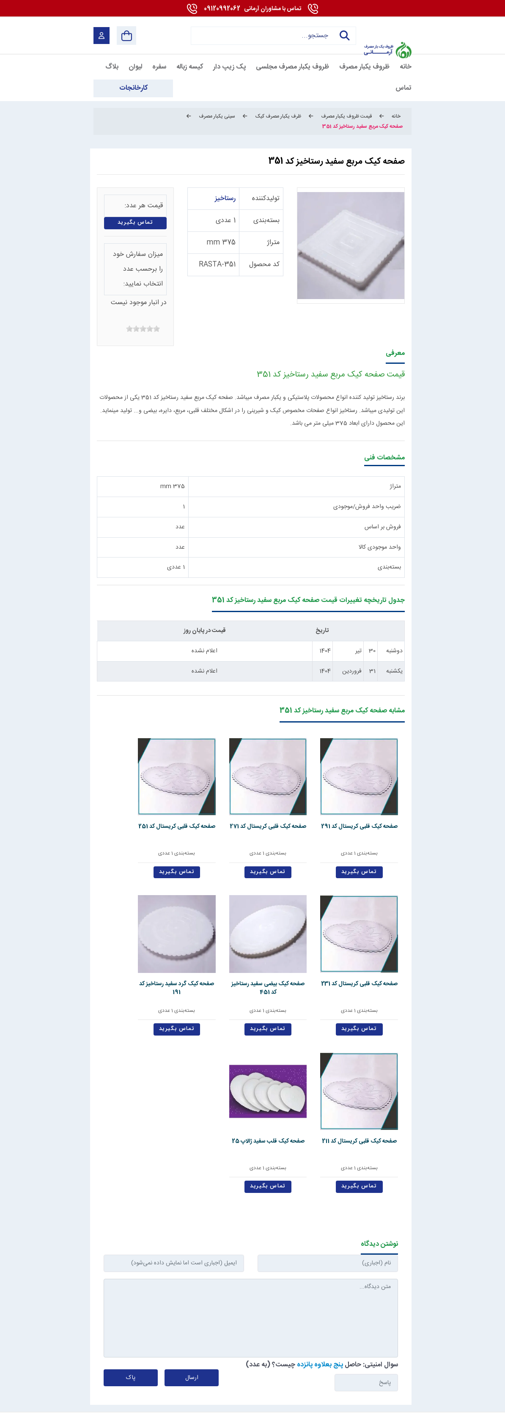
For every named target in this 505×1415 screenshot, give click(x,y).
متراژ (273, 242)
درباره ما (284, 1254)
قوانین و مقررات (340, 1254)
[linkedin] (347, 1370)
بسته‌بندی (266, 220)
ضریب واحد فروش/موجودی (367, 507)
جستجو (343, 35)
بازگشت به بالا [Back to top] (129, 1406)
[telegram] (268, 1370)
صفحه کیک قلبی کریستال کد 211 (313, 935)
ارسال (191, 1174)
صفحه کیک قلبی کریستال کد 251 (251, 801)
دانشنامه (101, 1254)
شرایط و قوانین (392, 1404)
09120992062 (252, 9)
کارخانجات (148, 1254)
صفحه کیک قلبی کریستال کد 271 (313, 801)
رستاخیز (225, 198)
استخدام (242, 1254)
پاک (130, 1174)
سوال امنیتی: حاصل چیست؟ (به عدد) (322, 1160)
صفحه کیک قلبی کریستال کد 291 (374, 801)
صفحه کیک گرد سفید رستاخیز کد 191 (374, 935)
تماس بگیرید (136, 222)
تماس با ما (198, 1254)
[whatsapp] (328, 1370)
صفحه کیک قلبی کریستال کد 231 (189, 801)
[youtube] (368, 1370)
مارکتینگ (244, 1404)
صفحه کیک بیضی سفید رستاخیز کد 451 (127, 805)
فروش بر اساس (383, 527)
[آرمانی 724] (387, 30)
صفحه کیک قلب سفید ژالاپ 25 (251, 935)
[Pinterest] (308, 1370)
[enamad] (108, 1370)
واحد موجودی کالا (380, 547)
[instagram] (288, 1370)
